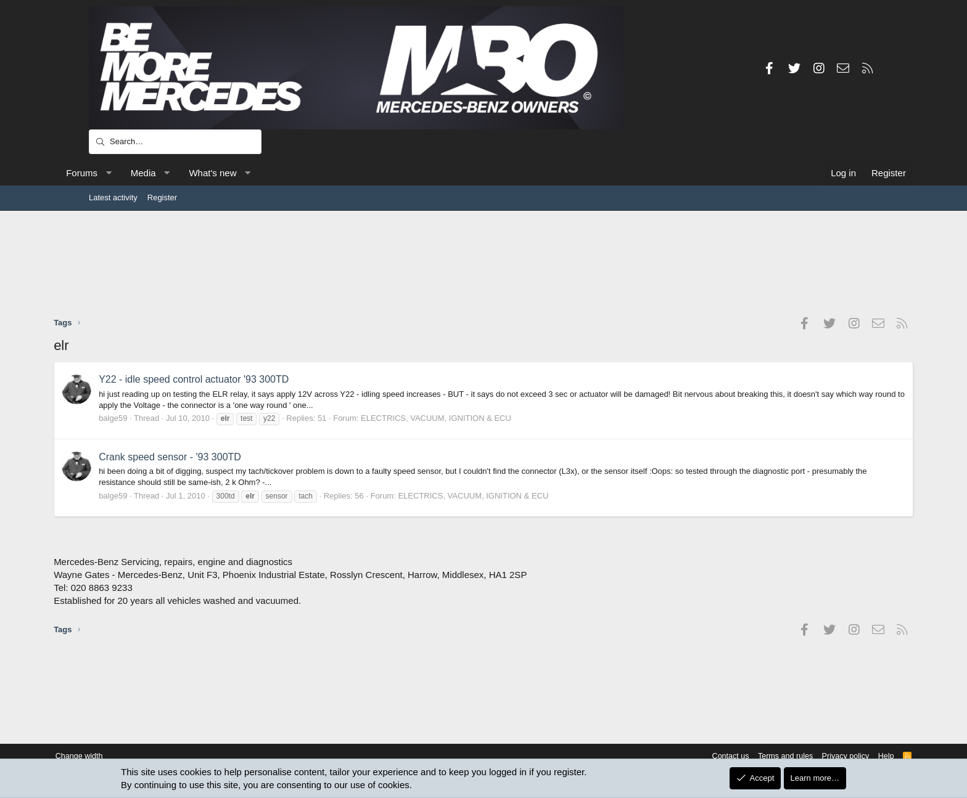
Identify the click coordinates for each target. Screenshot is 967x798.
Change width (119, 756)
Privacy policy (804, 756)
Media (178, 173)
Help (846, 756)
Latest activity (113, 197)
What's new (247, 173)
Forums (117, 173)
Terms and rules (742, 756)
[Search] (175, 141)
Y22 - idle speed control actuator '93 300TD (229, 379)
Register (162, 197)
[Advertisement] (483, 263)
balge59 (148, 418)
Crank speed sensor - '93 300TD (205, 457)
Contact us (686, 756)
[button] (143, 172)
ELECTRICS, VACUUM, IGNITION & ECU (471, 418)
